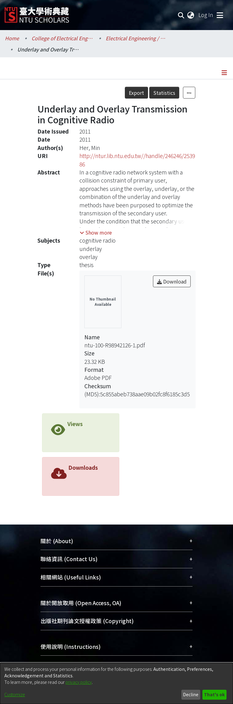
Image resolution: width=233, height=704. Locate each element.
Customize (14, 694)
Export (136, 92)
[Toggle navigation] (219, 15)
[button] (95, 232)
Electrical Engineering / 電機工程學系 (136, 38)
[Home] (37, 12)
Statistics (164, 92)
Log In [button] (206, 15)
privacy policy (79, 682)
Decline (190, 694)
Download (172, 281)
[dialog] (116, 683)
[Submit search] (181, 15)
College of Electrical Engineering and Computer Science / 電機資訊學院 (62, 38)
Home (12, 38)
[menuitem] (191, 15)
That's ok (214, 694)
